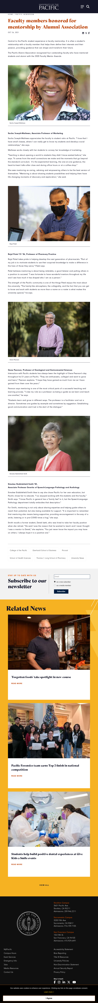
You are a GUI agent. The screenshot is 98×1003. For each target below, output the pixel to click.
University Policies (61, 961)
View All (44, 885)
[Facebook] (89, 33)
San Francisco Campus (64, 932)
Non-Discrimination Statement (66, 964)
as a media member (63, 585)
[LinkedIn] (83, 33)
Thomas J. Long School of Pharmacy (51, 558)
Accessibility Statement (63, 949)
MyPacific (8, 949)
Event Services (10, 957)
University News (77, 558)
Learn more (48, 992)
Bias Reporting (60, 953)
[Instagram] (60, 982)
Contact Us (8, 972)
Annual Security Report (63, 968)
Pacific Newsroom (24, 14)
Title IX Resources (61, 957)
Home (10, 14)
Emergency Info (10, 961)
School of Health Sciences (20, 558)
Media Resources (11, 968)
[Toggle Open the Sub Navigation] (81, 6)
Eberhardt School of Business (44, 550)
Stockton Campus (61, 903)
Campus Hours (10, 953)
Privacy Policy (59, 972)
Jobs (6, 964)
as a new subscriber (63, 582)
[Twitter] (86, 33)
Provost (65, 550)
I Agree (49, 998)
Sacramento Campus (63, 917)
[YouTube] (75, 982)
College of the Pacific (18, 550)
